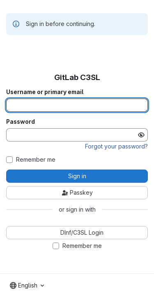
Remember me (35, 159)
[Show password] (141, 134)
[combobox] (27, 285)
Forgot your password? (116, 146)
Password (20, 121)
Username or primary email (44, 92)
